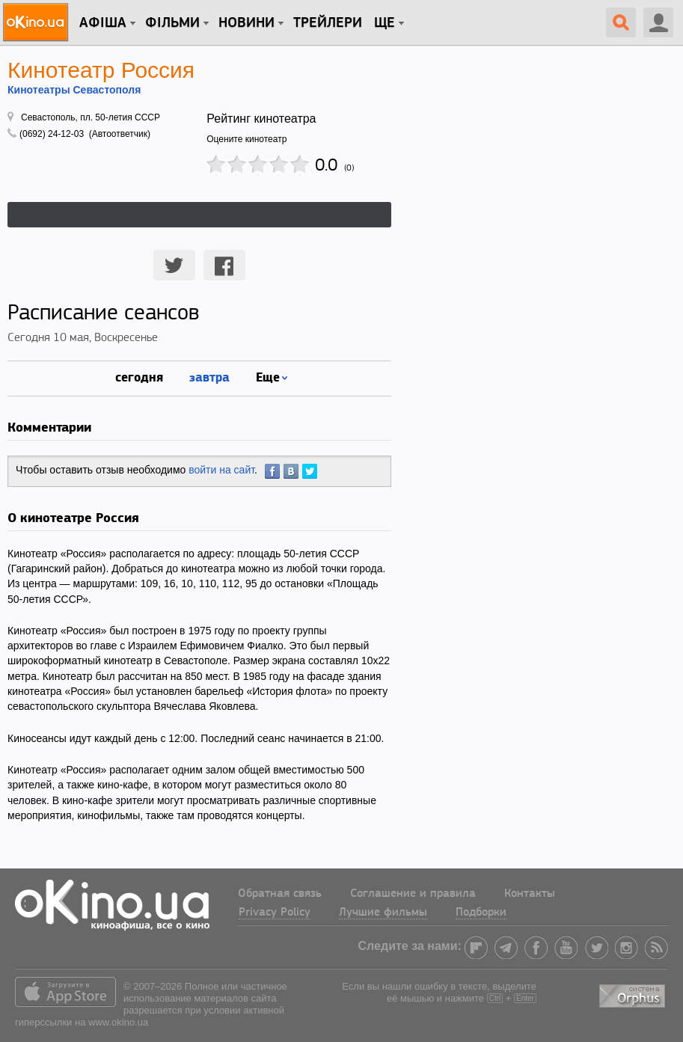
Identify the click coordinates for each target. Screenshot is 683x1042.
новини (246, 23)
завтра (209, 376)
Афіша (102, 23)
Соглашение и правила (413, 894)
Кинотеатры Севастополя (74, 90)
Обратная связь (280, 894)
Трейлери (327, 23)
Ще (384, 23)
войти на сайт (221, 470)
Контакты (529, 894)
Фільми (172, 23)
